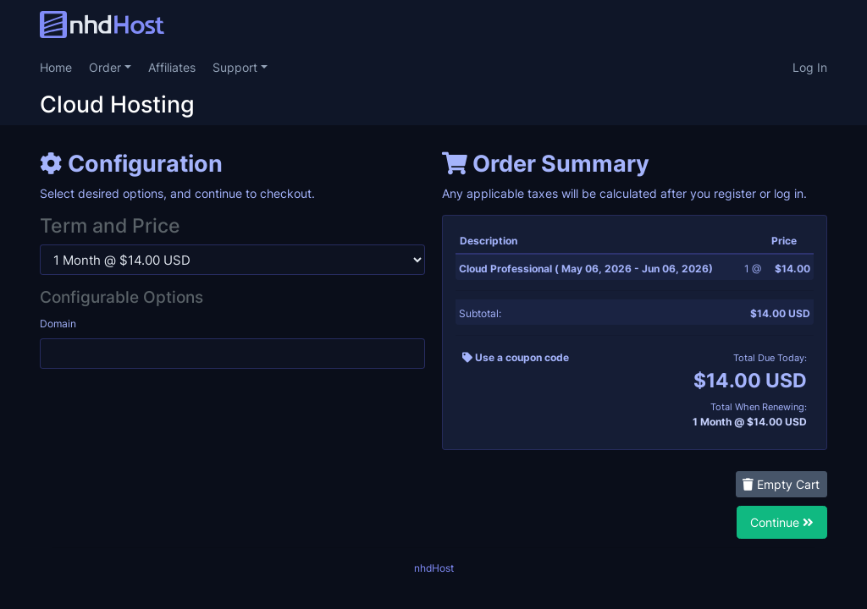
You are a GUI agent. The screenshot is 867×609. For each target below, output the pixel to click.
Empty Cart (781, 484)
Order (106, 67)
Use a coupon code (515, 357)
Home (56, 67)
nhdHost (434, 568)
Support (237, 67)
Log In (809, 67)
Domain (58, 323)
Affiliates (172, 67)
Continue (782, 522)
